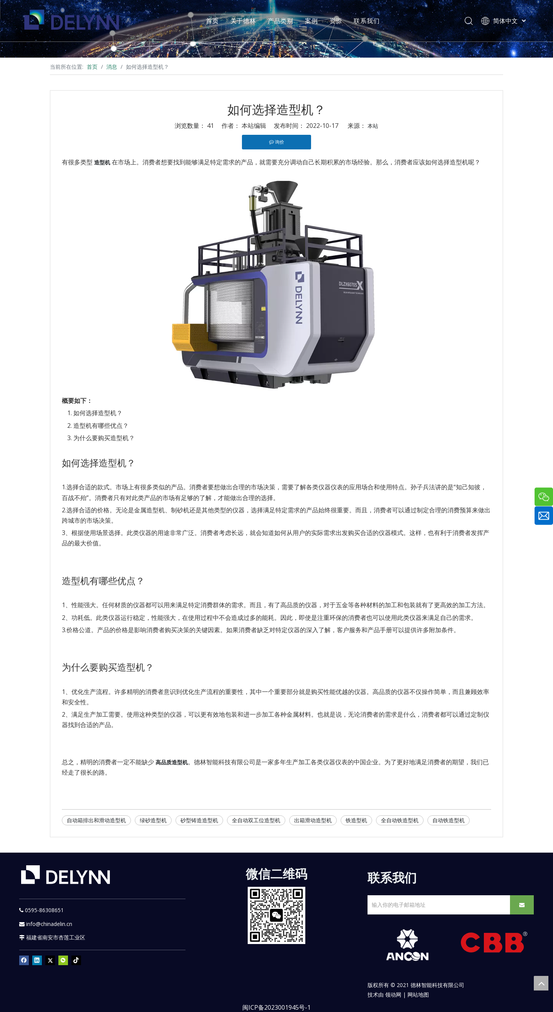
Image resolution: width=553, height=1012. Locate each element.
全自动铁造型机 (400, 820)
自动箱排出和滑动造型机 (96, 820)
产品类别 (282, 21)
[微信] (63, 960)
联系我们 (368, 21)
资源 (337, 21)
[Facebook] (24, 960)
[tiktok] (76, 960)
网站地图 (418, 994)
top (541, 983)
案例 (312, 21)
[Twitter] (50, 960)
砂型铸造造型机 (199, 820)
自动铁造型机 (448, 820)
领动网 (393, 994)
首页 (213, 21)
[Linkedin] (37, 960)
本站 (373, 125)
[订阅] (522, 904)
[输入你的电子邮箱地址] (437, 905)
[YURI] (277, 915)
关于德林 (244, 21)
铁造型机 (356, 820)
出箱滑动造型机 (313, 820)
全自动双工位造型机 (256, 820)
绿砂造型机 (153, 820)
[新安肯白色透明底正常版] (407, 945)
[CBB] (494, 944)
